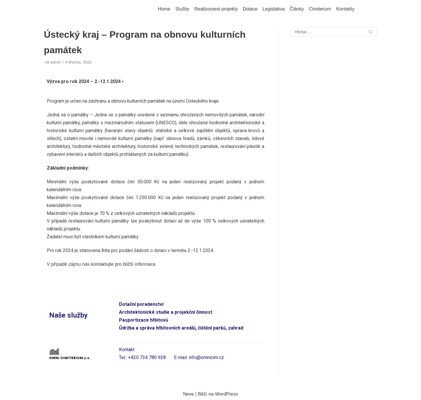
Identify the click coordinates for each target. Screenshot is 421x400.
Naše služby (68, 315)
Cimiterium (320, 8)
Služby (182, 8)
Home (164, 8)
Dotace (250, 8)
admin (55, 62)
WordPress (226, 394)
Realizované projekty (216, 8)
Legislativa (274, 8)
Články (297, 8)
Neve (188, 394)
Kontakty (345, 8)
